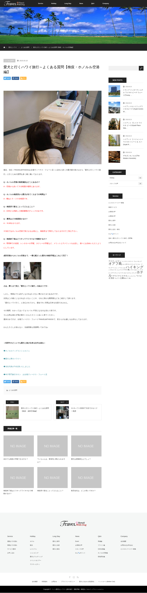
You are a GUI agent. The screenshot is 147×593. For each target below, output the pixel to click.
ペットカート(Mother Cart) (106, 582)
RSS (77, 577)
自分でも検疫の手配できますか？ (16, 460)
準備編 (100, 542)
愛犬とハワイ (13, 47)
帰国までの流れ (12, 546)
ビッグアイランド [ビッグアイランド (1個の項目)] (113, 273)
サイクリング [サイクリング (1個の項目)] (132, 264)
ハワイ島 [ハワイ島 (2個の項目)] (126, 270)
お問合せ (54, 582)
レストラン (33, 550)
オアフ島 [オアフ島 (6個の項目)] (115, 263)
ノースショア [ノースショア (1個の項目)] (122, 267)
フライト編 (101, 546)
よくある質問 (9, 60)
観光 (31, 546)
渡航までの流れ (12, 542)
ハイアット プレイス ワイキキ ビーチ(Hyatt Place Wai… (132, 125)
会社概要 (123, 542)
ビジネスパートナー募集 (116, 203)
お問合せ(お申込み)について (117, 242)
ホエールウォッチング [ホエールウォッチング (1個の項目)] (129, 273)
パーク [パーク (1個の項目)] (141, 270)
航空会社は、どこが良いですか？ (83, 492)
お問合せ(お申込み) (126, 546)
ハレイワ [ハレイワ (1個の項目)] (119, 270)
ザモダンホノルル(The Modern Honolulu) (131, 157)
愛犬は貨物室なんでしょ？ (81, 460)
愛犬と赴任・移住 (114, 229)
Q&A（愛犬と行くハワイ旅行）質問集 (120, 238)
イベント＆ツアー (35, 561)
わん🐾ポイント (113, 234)
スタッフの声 (126, 183)
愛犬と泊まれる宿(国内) (86, 582)
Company (106, 3)
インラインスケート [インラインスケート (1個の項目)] (127, 261)
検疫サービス (112, 207)
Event (77, 542)
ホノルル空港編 (102, 553)
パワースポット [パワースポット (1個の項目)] (134, 270)
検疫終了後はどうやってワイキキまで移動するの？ (18, 493)
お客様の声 (112, 211)
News (81, 3)
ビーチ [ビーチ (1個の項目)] (121, 273)
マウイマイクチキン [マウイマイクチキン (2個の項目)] (120, 276)
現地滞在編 (101, 557)
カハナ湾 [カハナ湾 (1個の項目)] (124, 264)
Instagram (73, 577)
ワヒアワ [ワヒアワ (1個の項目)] (117, 278)
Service (40, 3)
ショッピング (34, 553)
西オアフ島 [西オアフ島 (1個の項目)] (127, 278)
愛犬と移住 (55, 550)
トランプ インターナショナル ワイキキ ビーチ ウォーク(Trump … (133, 92)
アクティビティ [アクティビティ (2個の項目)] (115, 261)
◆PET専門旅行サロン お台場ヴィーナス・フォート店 (25, 374)
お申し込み (10, 553)
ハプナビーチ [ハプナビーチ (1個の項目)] (112, 270)
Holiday (53, 3)
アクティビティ (34, 564)
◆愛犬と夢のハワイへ (12, 359)
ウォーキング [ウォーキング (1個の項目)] (138, 261)
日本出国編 (101, 550)
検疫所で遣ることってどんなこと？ (50, 492)
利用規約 (44, 582)
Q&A (92, 3)
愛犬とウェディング (36, 557)
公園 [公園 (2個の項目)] (122, 278)
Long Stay (68, 3)
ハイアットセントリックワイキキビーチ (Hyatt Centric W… (133, 109)
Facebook (69, 577)
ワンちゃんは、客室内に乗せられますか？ (51, 461)
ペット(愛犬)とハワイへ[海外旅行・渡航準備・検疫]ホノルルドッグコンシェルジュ (78, 589)
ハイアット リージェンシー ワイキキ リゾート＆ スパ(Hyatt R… (133, 141)
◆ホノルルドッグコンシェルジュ (17, 351)
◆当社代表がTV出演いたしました (17, 366)
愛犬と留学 (112, 220)
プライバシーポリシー (68, 582)
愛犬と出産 (112, 225)
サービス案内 (11, 550)
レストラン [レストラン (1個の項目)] (133, 276)
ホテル (32, 542)
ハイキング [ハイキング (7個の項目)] (135, 267)
